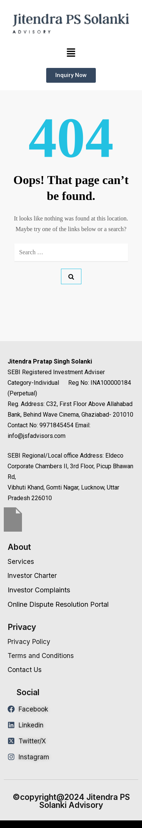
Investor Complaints (39, 590)
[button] (70, 52)
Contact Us (25, 670)
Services (21, 561)
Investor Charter (32, 575)
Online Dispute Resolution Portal (58, 604)
